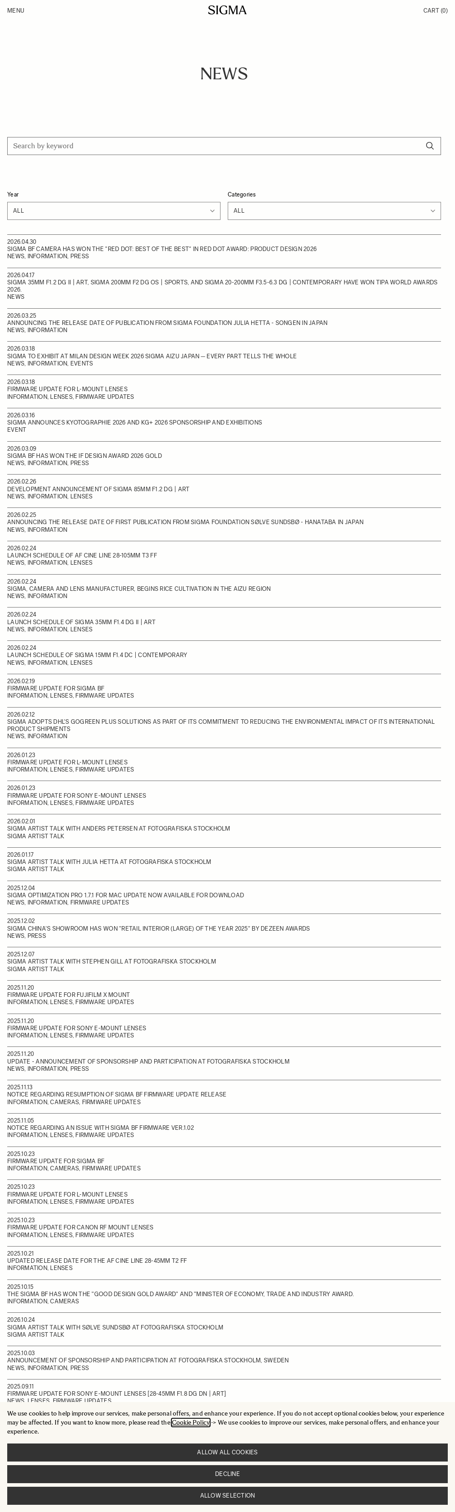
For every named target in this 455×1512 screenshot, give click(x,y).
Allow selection (227, 1495)
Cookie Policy (191, 1422)
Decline (227, 1474)
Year (12, 194)
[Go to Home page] (227, 9)
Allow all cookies (227, 1452)
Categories (242, 194)
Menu (15, 10)
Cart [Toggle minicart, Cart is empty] (435, 10)
